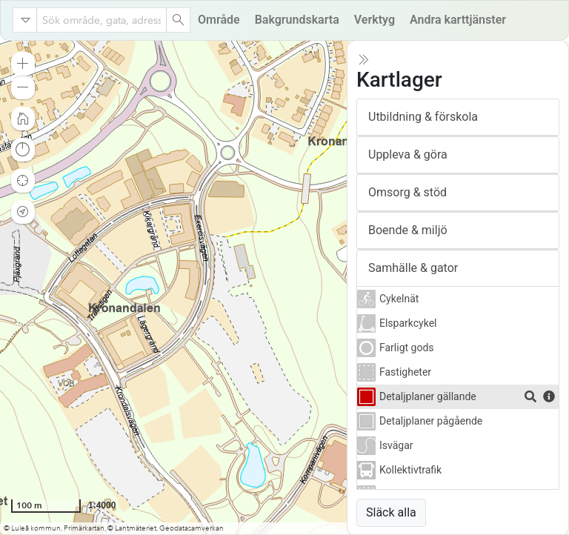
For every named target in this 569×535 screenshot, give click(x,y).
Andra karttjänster (458, 20)
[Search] (178, 20)
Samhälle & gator (413, 268)
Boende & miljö (407, 230)
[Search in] (25, 20)
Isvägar (396, 445)
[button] (23, 64)
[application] (284, 287)
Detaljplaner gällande (427, 396)
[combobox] (101, 20)
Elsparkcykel (408, 323)
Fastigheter (405, 372)
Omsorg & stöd (407, 192)
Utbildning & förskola (423, 117)
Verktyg (374, 20)
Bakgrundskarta (297, 20)
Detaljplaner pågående (430, 421)
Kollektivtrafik (410, 470)
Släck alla (391, 512)
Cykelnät (399, 299)
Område (219, 20)
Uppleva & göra (407, 154)
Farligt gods (406, 347)
